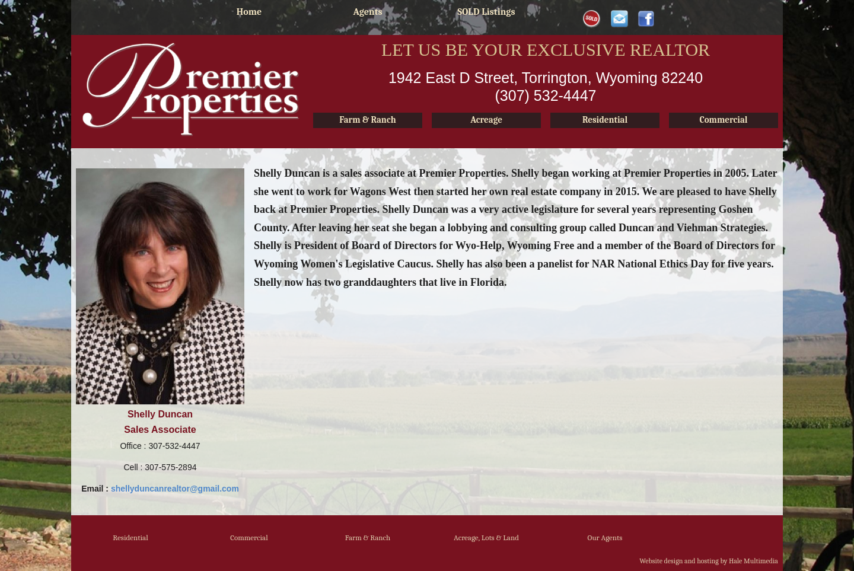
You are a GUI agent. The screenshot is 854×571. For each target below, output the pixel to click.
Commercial (249, 537)
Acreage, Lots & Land (486, 537)
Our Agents (605, 537)
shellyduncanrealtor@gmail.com (175, 488)
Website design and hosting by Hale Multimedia (708, 561)
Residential (130, 537)
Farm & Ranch (368, 537)
